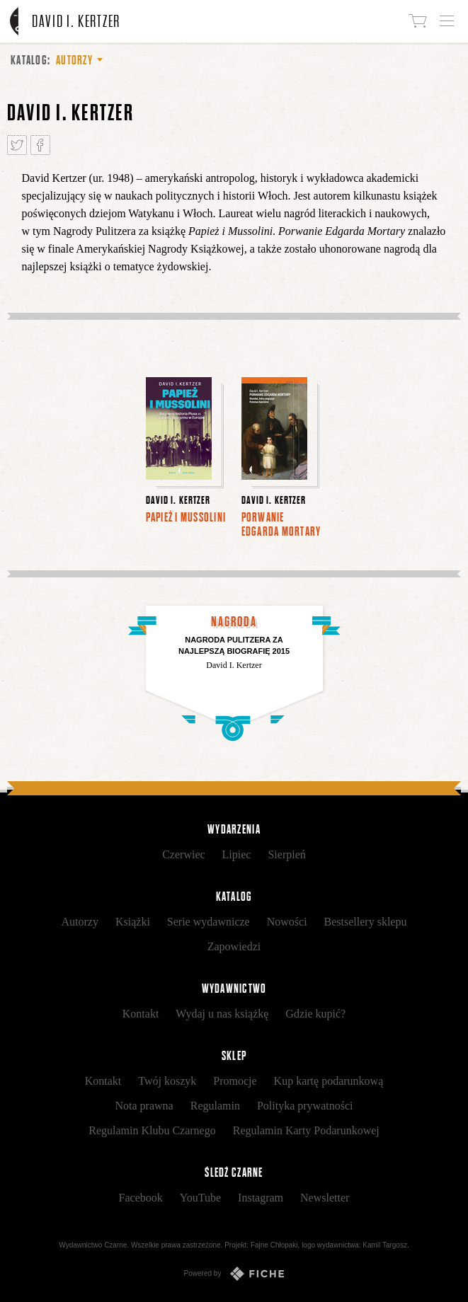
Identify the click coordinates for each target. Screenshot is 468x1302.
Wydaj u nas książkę (222, 1014)
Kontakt (140, 1014)
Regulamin (215, 1106)
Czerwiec (183, 854)
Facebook (141, 1198)
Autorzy (80, 922)
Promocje (234, 1081)
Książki (132, 922)
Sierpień (286, 854)
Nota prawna (144, 1106)
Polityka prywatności (305, 1106)
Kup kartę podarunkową (329, 1081)
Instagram (260, 1198)
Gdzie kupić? (315, 1014)
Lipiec (236, 854)
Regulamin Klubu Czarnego (152, 1130)
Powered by (234, 1274)
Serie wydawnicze (208, 922)
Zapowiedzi (234, 946)
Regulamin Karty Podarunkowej (306, 1130)
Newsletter (324, 1198)
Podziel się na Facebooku (40, 145)
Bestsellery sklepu (365, 922)
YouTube (200, 1198)
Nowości (287, 922)
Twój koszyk (167, 1081)
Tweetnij (17, 145)
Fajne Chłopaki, (275, 1245)
